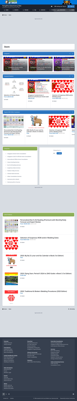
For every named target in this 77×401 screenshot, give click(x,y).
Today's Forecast (8, 342)
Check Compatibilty (32, 357)
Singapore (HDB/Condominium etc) (59, 344)
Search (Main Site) (8, 379)
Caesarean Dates (55, 355)
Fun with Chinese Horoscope (34, 354)
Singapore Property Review (34, 349)
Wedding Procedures (9, 362)
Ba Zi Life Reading (8, 350)
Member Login (7, 372)
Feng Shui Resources (32, 342)
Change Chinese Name (56, 358)
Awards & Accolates (9, 388)
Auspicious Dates (8, 349)
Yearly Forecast (7, 344)
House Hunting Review (56, 342)
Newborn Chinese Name (57, 357)
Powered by (67, 398)
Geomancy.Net (7, 369)
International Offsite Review (58, 346)
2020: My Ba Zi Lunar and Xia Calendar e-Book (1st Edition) (35, 130)
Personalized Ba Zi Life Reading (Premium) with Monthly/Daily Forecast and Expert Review (13, 131)
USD (59, 153)
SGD (54, 153)
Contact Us (5, 398)
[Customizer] (51, 6)
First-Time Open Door (9, 357)
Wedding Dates (54, 354)
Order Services (54, 363)
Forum (5, 371)
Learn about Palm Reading (33, 362)
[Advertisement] (38, 30)
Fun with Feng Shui (32, 344)
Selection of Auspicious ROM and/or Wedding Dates (62, 96)
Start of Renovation (8, 358)
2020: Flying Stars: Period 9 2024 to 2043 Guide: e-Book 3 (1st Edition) (45, 273)
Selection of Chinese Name (11, 95)
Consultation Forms (55, 365)
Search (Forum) (7, 380)
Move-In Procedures (9, 360)
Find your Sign (30, 355)
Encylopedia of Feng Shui (33, 347)
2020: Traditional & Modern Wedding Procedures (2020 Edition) (43, 291)
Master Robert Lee (8, 386)
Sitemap (6, 377)
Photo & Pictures (31, 346)
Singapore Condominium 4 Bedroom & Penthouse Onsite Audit (38, 96)
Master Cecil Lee (8, 385)
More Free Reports (8, 352)
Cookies (12, 398)
